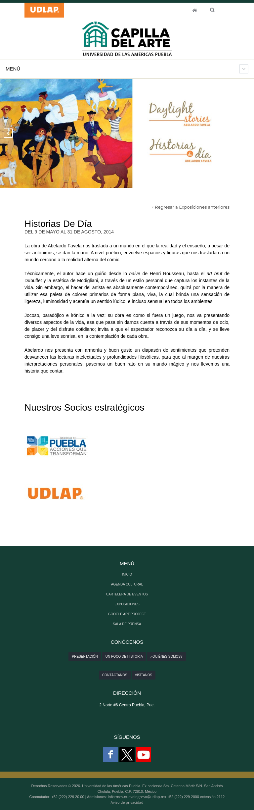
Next (245, 133)
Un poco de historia (124, 656)
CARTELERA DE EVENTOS (127, 594)
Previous (8, 133)
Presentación (85, 656)
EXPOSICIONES (127, 604)
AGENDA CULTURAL (127, 584)
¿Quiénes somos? (166, 656)
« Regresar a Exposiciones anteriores (191, 207)
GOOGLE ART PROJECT (127, 614)
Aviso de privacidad (127, 802)
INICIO (195, 10)
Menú (13, 69)
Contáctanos (114, 675)
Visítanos (143, 675)
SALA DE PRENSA (127, 624)
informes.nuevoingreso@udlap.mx (137, 796)
